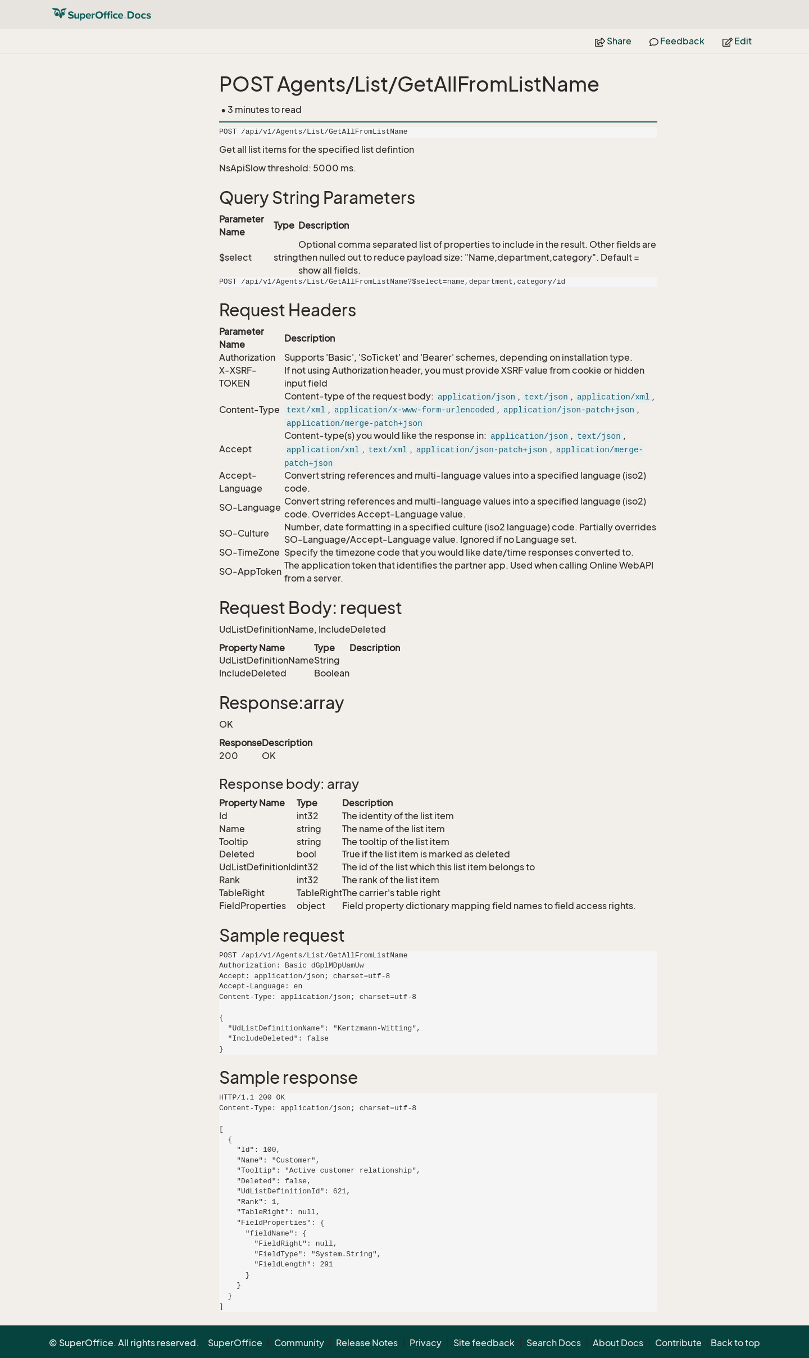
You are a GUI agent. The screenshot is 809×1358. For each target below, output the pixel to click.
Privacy (426, 1342)
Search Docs (553, 1342)
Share (613, 41)
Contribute (678, 1342)
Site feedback (484, 1342)
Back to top (735, 1342)
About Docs (618, 1342)
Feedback (677, 41)
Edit (737, 41)
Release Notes (367, 1342)
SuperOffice (235, 1342)
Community (299, 1342)
